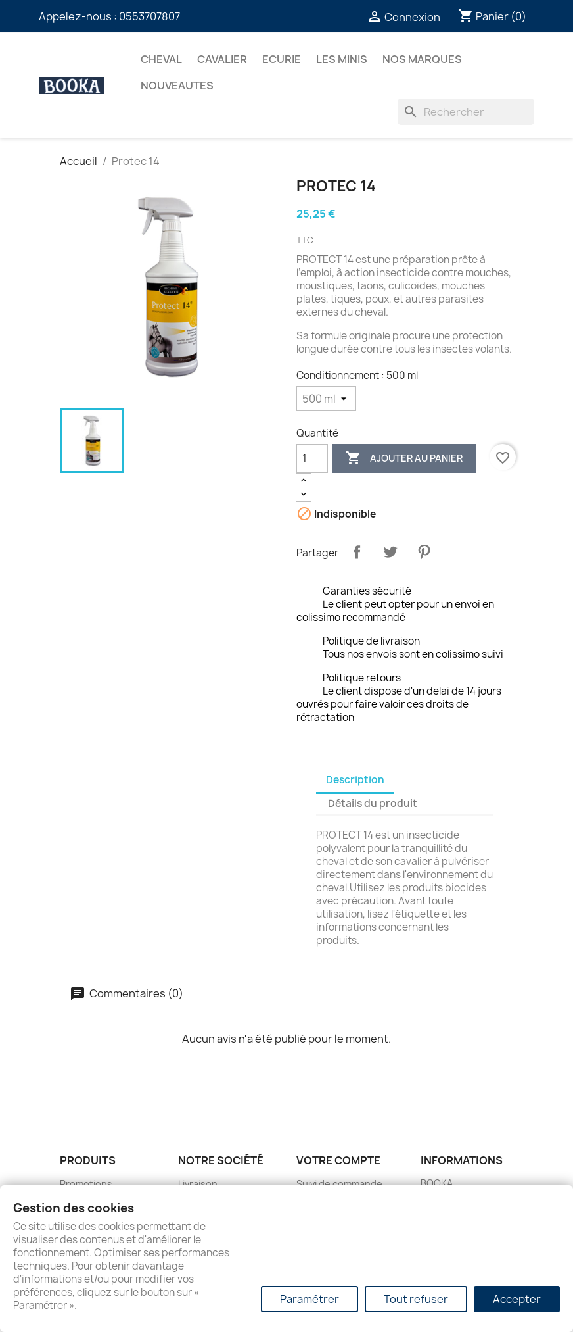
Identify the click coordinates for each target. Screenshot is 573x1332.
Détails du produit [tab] (372, 803)
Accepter (517, 1299)
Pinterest (424, 552)
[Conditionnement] (326, 398)
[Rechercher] (466, 112)
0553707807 (149, 16)
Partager (357, 552)
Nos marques (422, 59)
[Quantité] (312, 458)
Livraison (198, 1183)
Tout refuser (416, 1299)
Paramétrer (309, 1299)
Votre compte (338, 1160)
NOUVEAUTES (177, 85)
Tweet (390, 552)
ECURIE (281, 59)
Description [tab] (355, 780)
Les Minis (341, 59)
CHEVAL (161, 59)
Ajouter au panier (404, 458)
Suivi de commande (339, 1183)
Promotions (86, 1183)
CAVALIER (222, 59)
